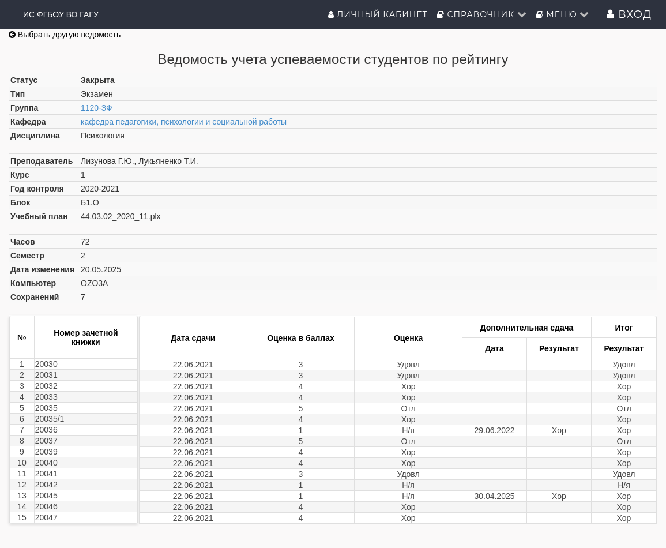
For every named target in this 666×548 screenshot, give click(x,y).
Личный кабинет (378, 14)
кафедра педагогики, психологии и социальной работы (184, 121)
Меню (563, 14)
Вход (629, 14)
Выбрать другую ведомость (65, 34)
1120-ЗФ (96, 107)
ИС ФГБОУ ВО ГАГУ (61, 14)
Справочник (482, 14)
